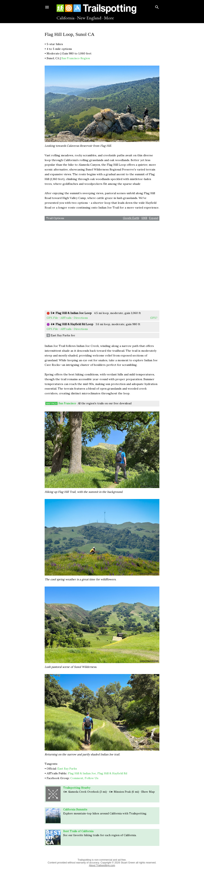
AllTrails (66, 318)
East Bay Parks (67, 768)
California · (66, 18)
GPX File (52, 318)
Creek (86, 791)
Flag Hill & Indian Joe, (82, 773)
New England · (90, 18)
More (109, 18)
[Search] (157, 6)
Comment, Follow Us (84, 778)
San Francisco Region (75, 58)
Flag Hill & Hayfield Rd (112, 773)
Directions (81, 318)
